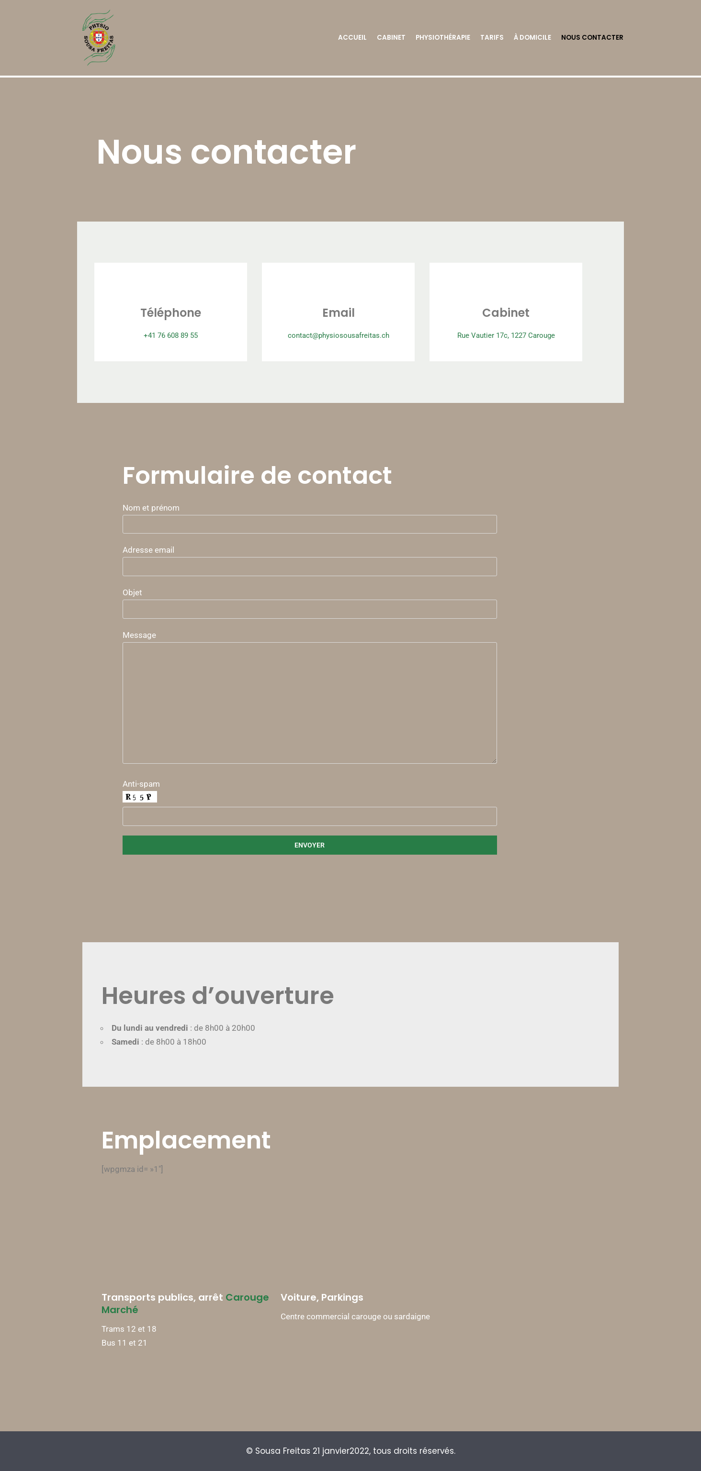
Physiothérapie (443, 37)
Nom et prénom (350, 530)
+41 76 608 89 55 (164, 342)
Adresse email (350, 573)
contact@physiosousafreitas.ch (350, 342)
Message (350, 711)
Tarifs (492, 37)
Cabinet (391, 37)
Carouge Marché (267, 1310)
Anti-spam (350, 815)
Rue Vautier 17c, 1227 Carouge (537, 342)
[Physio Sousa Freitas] (98, 38)
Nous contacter (592, 37)
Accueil (352, 37)
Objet (350, 616)
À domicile (532, 37)
